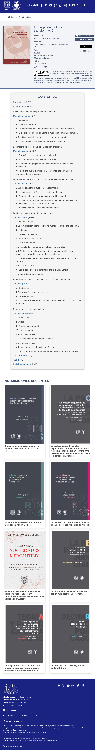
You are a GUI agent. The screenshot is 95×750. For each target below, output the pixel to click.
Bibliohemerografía (22, 364)
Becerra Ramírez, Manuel (44, 38)
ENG (77, 5)
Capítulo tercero (20, 183)
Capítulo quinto (20, 284)
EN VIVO (32, 5)
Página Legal (40, 67)
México (37, 52)
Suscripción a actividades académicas (20, 716)
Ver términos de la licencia (73, 82)
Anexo (16, 360)
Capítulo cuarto (20, 217)
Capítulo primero (21, 116)
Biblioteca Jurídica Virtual (19, 17)
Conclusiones (19, 355)
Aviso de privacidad (13, 721)
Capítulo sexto (20, 313)
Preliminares (19, 102)
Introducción (19, 106)
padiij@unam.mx (51, 740)
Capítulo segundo (21, 151)
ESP (71, 5)
